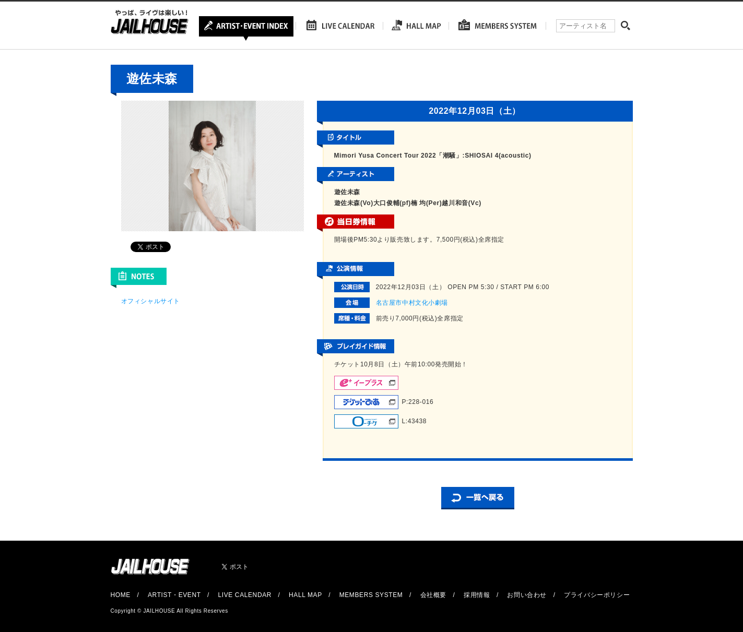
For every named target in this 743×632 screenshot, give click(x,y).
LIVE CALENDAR (245, 595)
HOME (121, 595)
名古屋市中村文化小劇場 (412, 302)
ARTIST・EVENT (174, 595)
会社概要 (433, 595)
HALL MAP (305, 595)
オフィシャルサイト (150, 301)
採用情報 (477, 595)
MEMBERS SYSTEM (371, 595)
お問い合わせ (527, 595)
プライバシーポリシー (597, 595)
